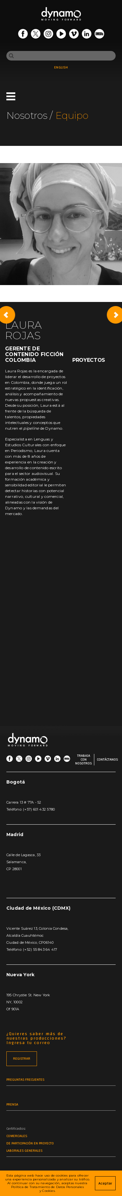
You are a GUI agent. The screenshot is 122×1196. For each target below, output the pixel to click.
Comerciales (16, 1136)
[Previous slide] (6, 315)
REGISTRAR (21, 1059)
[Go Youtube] (61, 34)
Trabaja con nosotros (83, 759)
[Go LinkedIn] (86, 34)
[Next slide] (115, 315)
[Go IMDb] (99, 34)
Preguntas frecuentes (25, 1080)
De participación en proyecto (30, 1143)
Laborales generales (24, 1151)
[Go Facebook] (23, 34)
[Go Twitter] (35, 34)
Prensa (12, 1104)
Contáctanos (107, 760)
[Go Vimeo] (74, 34)
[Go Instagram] (48, 34)
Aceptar (105, 1183)
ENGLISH (61, 67)
